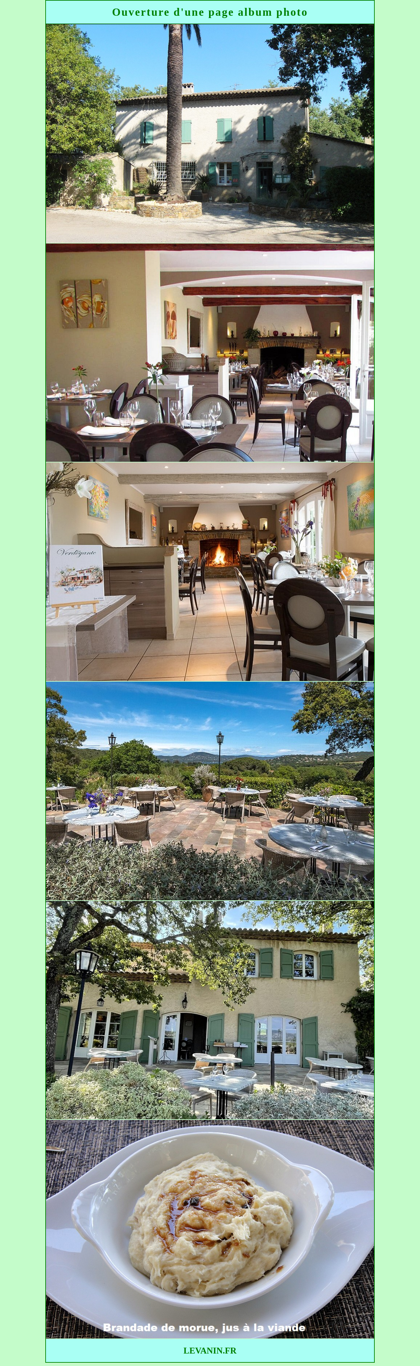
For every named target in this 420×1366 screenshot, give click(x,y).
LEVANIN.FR (210, 1351)
